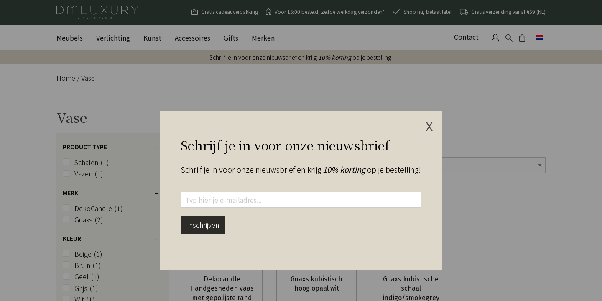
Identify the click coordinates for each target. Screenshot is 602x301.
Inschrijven (203, 225)
